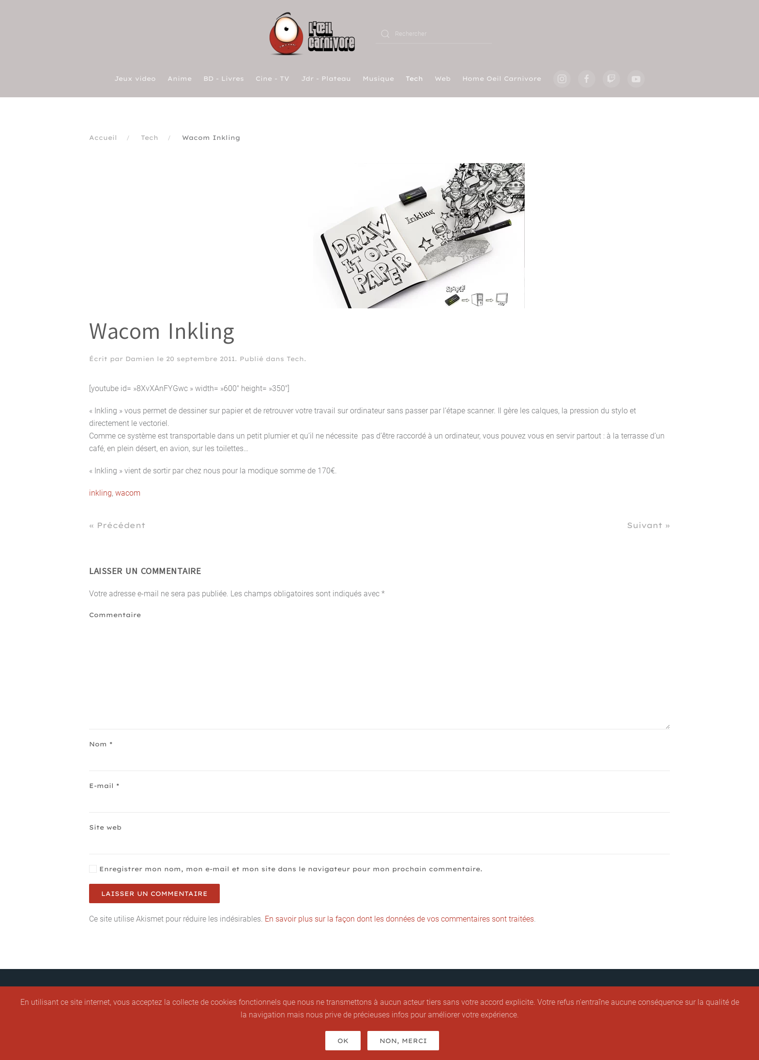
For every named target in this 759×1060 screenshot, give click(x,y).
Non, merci (403, 1041)
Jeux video (135, 78)
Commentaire (115, 615)
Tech (414, 78)
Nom (100, 744)
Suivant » (648, 525)
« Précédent (117, 525)
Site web (105, 827)
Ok (343, 1041)
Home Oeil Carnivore (501, 78)
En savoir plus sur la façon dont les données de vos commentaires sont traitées (399, 919)
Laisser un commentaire (154, 893)
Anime (179, 78)
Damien (139, 359)
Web (443, 78)
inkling (100, 493)
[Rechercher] (434, 34)
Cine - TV (272, 78)
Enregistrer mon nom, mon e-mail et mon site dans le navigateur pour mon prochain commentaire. (286, 869)
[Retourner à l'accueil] (315, 34)
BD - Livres (223, 78)
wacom (127, 493)
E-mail (104, 785)
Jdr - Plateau (326, 78)
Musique (378, 78)
